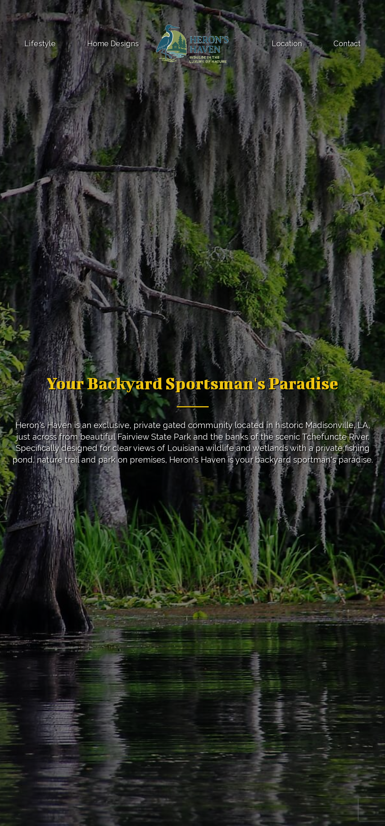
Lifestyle (40, 43)
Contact (347, 43)
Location (287, 43)
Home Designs (113, 43)
